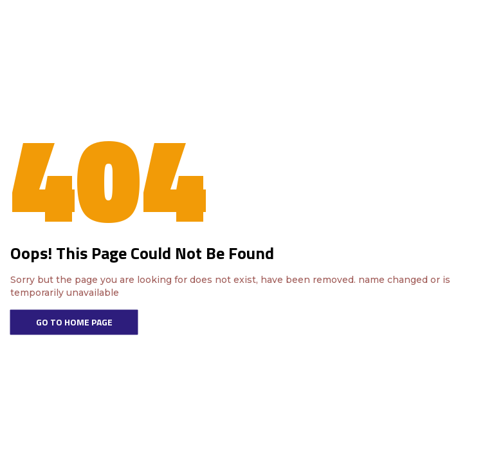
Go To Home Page (74, 322)
